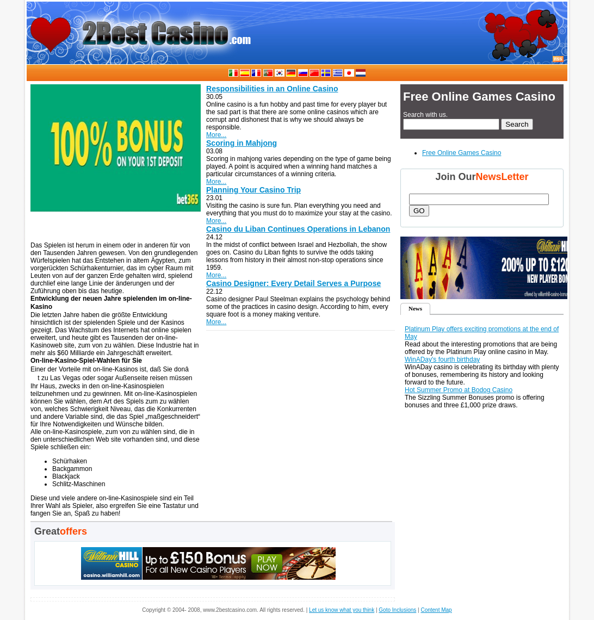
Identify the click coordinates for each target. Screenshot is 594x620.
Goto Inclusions (397, 610)
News (415, 308)
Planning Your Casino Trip (253, 189)
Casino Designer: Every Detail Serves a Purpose (293, 283)
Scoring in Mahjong (241, 143)
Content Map (435, 610)
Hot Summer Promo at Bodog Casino (458, 390)
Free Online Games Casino (461, 153)
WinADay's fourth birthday (442, 359)
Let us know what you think (341, 610)
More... (216, 135)
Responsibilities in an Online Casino (272, 88)
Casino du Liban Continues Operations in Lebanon (298, 229)
